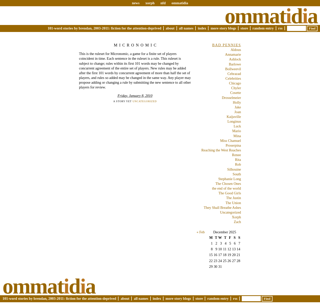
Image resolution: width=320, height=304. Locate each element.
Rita (238, 160)
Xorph (236, 217)
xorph (149, 3)
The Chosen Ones (228, 184)
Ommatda (271, 16)
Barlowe (235, 64)
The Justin (233, 198)
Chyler (236, 88)
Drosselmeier (231, 98)
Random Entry (263, 28)
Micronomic (136, 45)
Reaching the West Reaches (221, 150)
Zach (237, 222)
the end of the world (226, 188)
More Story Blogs (223, 28)
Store (244, 28)
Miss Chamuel (230, 141)
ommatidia (180, 3)
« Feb (200, 232)
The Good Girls (229, 193)
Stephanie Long (229, 179)
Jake (237, 107)
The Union (233, 203)
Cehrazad (234, 74)
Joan (237, 112)
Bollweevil (233, 69)
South (236, 174)
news (136, 3)
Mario (236, 131)
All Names (186, 28)
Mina (237, 136)
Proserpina (233, 145)
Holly (237, 102)
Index (202, 28)
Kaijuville (233, 117)
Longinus (234, 121)
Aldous (235, 50)
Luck (237, 126)
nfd (163, 3)
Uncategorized (144, 101)
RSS (280, 28)
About (170, 28)
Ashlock (235, 59)
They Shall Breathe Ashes (222, 208)
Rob (238, 164)
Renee (236, 155)
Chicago (235, 83)
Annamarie (233, 54)
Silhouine (234, 169)
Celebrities (233, 78)
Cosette (235, 93)
